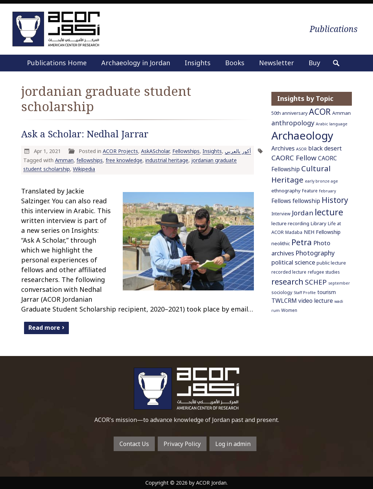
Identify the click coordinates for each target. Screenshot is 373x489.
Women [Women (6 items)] (289, 310)
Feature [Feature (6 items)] (310, 190)
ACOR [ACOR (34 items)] (320, 111)
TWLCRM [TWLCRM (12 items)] (284, 301)
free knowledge (124, 160)
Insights (198, 62)
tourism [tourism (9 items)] (326, 292)
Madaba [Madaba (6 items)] (293, 232)
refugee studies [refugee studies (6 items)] (323, 272)
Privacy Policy (182, 444)
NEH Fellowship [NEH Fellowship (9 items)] (322, 231)
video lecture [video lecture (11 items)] (315, 301)
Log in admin (233, 444)
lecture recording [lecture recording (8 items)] (290, 223)
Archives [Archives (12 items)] (283, 148)
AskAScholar (155, 151)
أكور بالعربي (238, 151)
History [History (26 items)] (335, 200)
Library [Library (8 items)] (318, 223)
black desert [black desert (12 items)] (325, 148)
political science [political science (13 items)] (293, 262)
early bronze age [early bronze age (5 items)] (321, 181)
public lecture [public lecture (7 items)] (331, 263)
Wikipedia (84, 168)
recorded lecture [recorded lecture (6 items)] (288, 272)
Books (234, 62)
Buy (314, 62)
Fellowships (186, 151)
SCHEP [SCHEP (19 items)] (316, 282)
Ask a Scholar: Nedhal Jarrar (85, 134)
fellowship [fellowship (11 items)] (306, 201)
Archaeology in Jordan (135, 62)
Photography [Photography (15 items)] (315, 253)
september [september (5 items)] (339, 283)
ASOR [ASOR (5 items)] (301, 149)
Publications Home (57, 62)
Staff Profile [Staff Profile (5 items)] (305, 292)
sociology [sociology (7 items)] (281, 292)
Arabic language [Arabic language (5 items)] (332, 123)
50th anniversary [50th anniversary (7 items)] (289, 113)
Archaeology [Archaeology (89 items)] (302, 135)
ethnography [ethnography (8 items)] (286, 190)
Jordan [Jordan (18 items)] (302, 212)
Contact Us (134, 444)
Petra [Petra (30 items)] (301, 241)
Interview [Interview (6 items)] (280, 213)
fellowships (89, 160)
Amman (64, 160)
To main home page (186, 389)
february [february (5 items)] (327, 190)
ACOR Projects (120, 151)
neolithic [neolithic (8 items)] (280, 243)
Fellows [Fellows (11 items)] (281, 201)
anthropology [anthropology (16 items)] (292, 122)
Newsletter (276, 62)
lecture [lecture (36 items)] (329, 212)
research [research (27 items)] (287, 281)
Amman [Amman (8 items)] (341, 113)
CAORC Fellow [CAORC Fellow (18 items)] (294, 157)
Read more (44, 327)
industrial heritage (166, 160)
